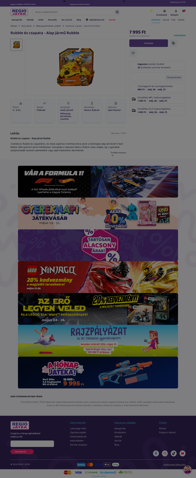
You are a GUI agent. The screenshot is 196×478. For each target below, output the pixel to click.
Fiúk (173, 20)
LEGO (40, 20)
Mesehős (52, 20)
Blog (79, 20)
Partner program (78, 444)
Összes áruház (174, 77)
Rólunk (162, 428)
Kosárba (148, 43)
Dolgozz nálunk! (167, 432)
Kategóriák (17, 20)
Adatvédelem (77, 440)
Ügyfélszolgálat (78, 432)
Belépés (174, 13)
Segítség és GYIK (178, 2)
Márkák (30, 20)
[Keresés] (77, 12)
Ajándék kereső (95, 20)
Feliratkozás (22, 451)
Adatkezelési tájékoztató (174, 464)
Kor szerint (67, 20)
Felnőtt (181, 20)
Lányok (166, 20)
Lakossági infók (78, 428)
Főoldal (13, 26)
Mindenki (155, 20)
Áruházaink (161, 13)
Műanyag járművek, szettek (48, 26)
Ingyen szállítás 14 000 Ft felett (23, 4)
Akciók (112, 20)
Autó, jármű (26, 26)
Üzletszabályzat (78, 436)
